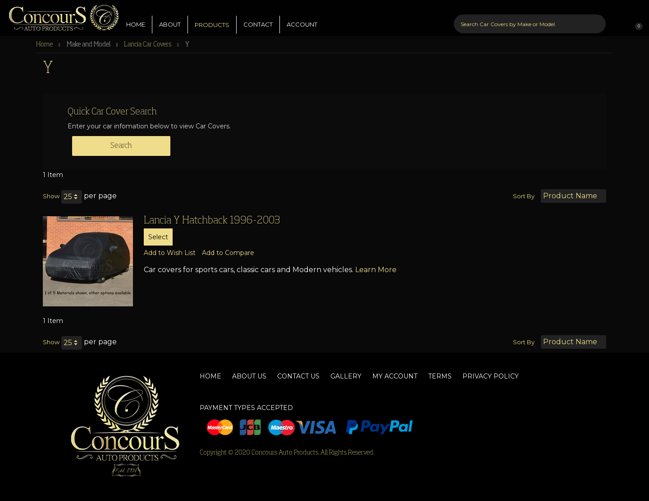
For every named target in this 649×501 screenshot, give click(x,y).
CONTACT (258, 17)
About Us (249, 376)
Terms (440, 376)
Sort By (524, 196)
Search (121, 146)
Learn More (376, 269)
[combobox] (530, 17)
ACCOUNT (302, 17)
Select (158, 237)
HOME (135, 17)
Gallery (345, 376)
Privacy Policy (490, 376)
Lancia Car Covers (148, 44)
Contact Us (298, 376)
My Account (394, 376)
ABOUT (170, 17)
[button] (170, 252)
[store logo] (59, 16)
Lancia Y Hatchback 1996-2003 (212, 221)
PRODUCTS (212, 18)
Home (45, 44)
